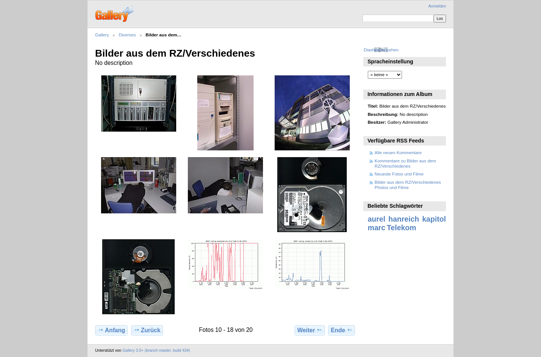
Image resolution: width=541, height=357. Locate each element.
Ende (341, 330)
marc (376, 228)
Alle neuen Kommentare (398, 152)
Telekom (401, 228)
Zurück (147, 330)
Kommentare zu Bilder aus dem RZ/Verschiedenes (405, 163)
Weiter (309, 330)
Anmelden (437, 6)
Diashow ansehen (381, 49)
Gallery (102, 34)
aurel (376, 219)
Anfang (111, 330)
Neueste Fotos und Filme (399, 173)
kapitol (434, 219)
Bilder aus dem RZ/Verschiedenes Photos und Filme (408, 185)
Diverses (127, 34)
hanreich (403, 219)
